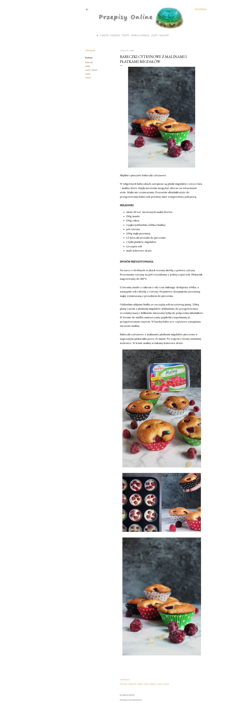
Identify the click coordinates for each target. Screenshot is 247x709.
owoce (88, 77)
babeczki (89, 62)
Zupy (154, 35)
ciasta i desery (91, 70)
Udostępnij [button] (90, 50)
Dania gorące (140, 35)
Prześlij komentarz (131, 700)
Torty (125, 35)
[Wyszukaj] (201, 9)
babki (87, 66)
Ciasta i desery (110, 35)
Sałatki (164, 35)
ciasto (87, 74)
